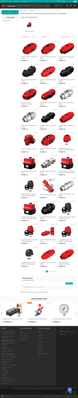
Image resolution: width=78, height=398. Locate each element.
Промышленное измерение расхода (9, 365)
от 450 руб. (56, 322)
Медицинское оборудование (7, 359)
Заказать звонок (58, 6)
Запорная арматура (7, 20)
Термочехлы (4, 375)
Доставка (40, 342)
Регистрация (63, 1)
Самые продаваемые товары (39, 298)
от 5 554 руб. (32, 322)
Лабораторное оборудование (7, 351)
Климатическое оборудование (7, 349)
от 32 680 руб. (7, 322)
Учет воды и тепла (5, 383)
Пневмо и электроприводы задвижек (29, 17)
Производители (24, 1)
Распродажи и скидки (24, 335)
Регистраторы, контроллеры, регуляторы (7, 368)
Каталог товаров (10, 12)
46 (16, 20)
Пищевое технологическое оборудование (7, 362)
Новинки (21, 331)
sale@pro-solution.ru (68, 331)
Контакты (40, 355)
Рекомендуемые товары (24, 337)
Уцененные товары (23, 340)
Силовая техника (5, 373)
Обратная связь (6, 396)
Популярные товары (24, 333)
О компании (16, 1)
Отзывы (39, 351)
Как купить (40, 348)
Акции (39, 340)
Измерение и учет (5, 346)
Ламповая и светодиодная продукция (9, 357)
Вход (58, 1)
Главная (3, 1)
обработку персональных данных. (37, 287)
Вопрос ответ (40, 344)
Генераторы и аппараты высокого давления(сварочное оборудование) (8, 340)
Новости (39, 346)
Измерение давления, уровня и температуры (8, 344)
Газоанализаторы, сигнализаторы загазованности (8, 337)
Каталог (9, 1)
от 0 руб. (29, 61)
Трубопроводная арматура (7, 377)
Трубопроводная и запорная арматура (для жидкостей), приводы (9, 380)
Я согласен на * (34, 287)
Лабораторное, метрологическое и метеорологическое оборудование (8, 354)
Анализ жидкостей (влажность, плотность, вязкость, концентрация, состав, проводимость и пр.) (8, 332)
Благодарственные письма (43, 353)
